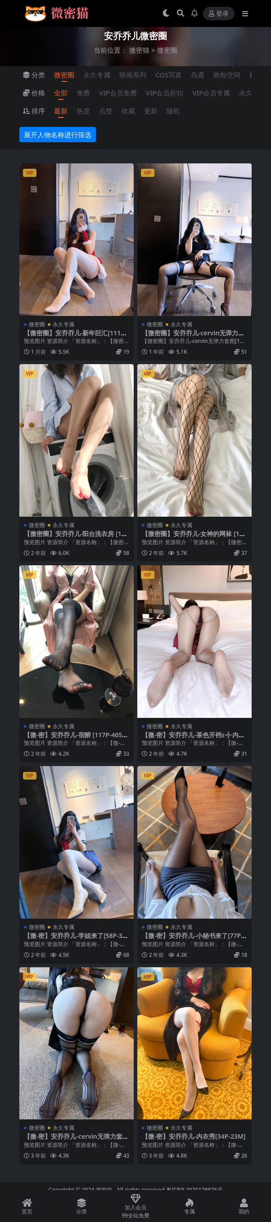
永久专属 (96, 74)
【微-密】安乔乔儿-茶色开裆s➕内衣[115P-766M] (193, 738)
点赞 (106, 110)
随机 (173, 110)
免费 (83, 92)
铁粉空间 (226, 74)
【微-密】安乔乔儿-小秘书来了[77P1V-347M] (193, 939)
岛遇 (197, 74)
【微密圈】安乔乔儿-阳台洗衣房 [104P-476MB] (76, 537)
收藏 (128, 110)
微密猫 (139, 49)
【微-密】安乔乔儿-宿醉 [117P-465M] (73, 738)
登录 (219, 13)
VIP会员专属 (211, 92)
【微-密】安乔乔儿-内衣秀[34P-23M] (193, 1136)
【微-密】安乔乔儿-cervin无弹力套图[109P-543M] (76, 1140)
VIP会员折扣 (165, 92)
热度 (83, 110)
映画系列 (132, 74)
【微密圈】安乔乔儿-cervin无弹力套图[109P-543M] (193, 337)
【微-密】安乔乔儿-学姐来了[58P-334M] (75, 939)
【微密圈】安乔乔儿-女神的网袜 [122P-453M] (194, 537)
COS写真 (168, 74)
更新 (151, 110)
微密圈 (64, 74)
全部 (61, 92)
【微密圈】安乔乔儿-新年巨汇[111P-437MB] (75, 337)
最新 (61, 110)
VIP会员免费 (118, 92)
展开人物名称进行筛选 (57, 134)
